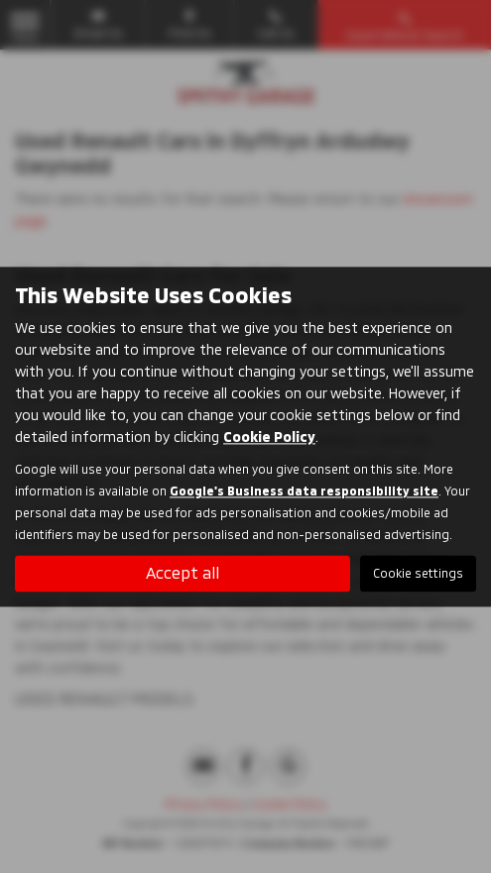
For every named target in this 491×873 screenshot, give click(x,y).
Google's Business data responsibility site (304, 490)
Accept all (182, 572)
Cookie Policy (269, 436)
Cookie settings (418, 573)
